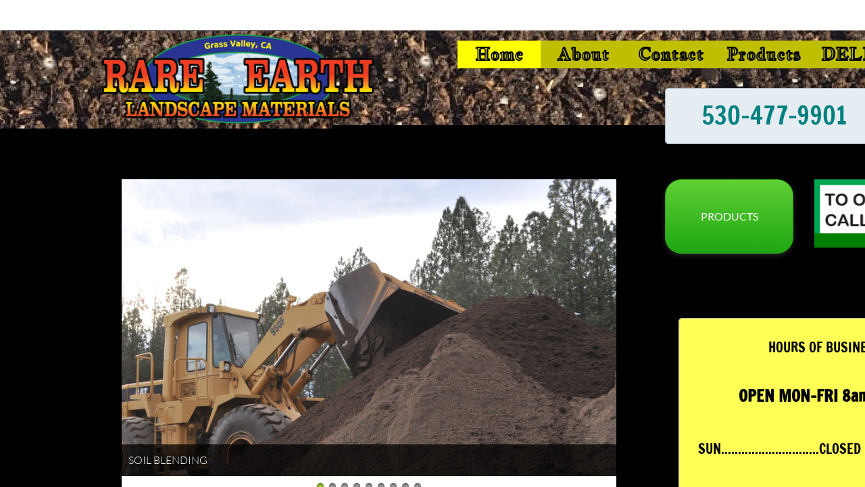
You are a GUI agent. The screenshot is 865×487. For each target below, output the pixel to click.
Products (763, 54)
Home (499, 54)
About (583, 54)
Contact (670, 54)
